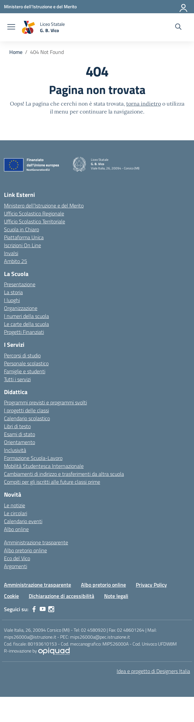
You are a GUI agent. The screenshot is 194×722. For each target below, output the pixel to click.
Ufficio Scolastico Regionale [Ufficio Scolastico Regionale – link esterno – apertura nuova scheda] (34, 213)
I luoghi (12, 300)
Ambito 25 (15, 261)
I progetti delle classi (26, 410)
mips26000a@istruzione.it (30, 636)
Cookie (11, 596)
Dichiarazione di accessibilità (61, 596)
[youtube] (43, 609)
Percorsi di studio (22, 355)
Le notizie (14, 505)
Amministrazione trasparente (36, 542)
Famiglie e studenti (24, 371)
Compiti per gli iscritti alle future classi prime (52, 482)
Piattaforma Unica (24, 237)
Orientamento (19, 442)
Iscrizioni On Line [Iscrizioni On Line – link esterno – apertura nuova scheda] (22, 245)
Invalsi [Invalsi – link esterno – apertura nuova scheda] (11, 253)
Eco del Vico (17, 558)
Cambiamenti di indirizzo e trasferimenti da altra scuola (64, 474)
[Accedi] (183, 6)
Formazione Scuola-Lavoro (33, 458)
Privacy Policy (151, 585)
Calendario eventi (23, 521)
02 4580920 (93, 629)
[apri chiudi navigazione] (11, 27)
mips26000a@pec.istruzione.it (100, 636)
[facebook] (34, 609)
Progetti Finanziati (24, 332)
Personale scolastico (26, 363)
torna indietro (143, 103)
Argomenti (15, 566)
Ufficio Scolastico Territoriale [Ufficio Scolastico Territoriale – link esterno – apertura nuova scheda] (34, 221)
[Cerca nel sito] (178, 27)
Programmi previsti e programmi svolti (45, 402)
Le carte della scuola (26, 324)
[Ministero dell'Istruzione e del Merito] (40, 6)
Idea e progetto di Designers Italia (153, 671)
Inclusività (15, 450)
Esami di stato (19, 434)
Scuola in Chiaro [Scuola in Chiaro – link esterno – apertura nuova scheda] (21, 229)
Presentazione (19, 284)
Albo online (16, 529)
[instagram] (51, 609)
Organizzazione (20, 308)
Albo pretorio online (25, 550)
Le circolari (15, 513)
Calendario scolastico (27, 418)
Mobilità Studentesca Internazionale (44, 466)
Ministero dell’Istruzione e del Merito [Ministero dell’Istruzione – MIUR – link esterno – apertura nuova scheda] (44, 205)
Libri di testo (17, 426)
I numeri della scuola (26, 316)
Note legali (116, 596)
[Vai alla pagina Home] (15, 52)
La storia (13, 292)
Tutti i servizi (17, 379)
